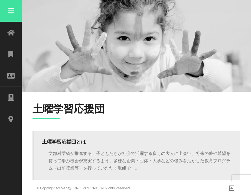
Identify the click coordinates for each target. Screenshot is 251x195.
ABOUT (11, 76)
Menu (11, 11)
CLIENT (11, 97)
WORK (11, 54)
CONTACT (11, 119)
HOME (11, 32)
